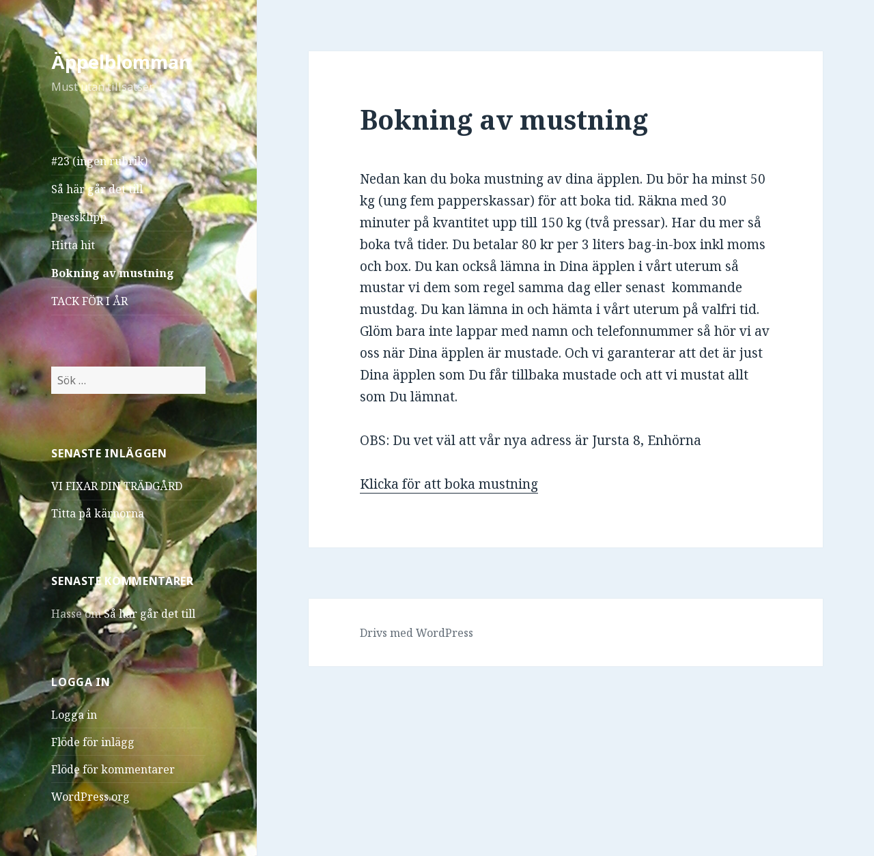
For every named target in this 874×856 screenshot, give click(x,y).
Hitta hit (73, 245)
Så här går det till (97, 189)
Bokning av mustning (112, 273)
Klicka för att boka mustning (449, 484)
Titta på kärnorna (97, 513)
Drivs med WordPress (416, 632)
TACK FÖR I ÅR (89, 301)
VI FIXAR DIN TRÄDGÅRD (116, 486)
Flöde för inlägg (93, 742)
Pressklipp (79, 217)
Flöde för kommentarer (113, 769)
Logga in (74, 714)
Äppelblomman (121, 61)
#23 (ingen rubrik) (99, 161)
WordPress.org (90, 796)
